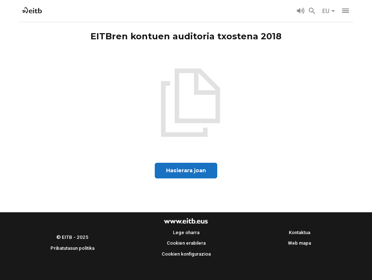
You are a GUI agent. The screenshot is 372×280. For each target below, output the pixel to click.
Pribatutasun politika (72, 248)
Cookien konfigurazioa (186, 254)
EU (328, 11)
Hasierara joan (186, 170)
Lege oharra (186, 232)
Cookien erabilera (186, 243)
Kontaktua (299, 232)
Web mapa (299, 243)
